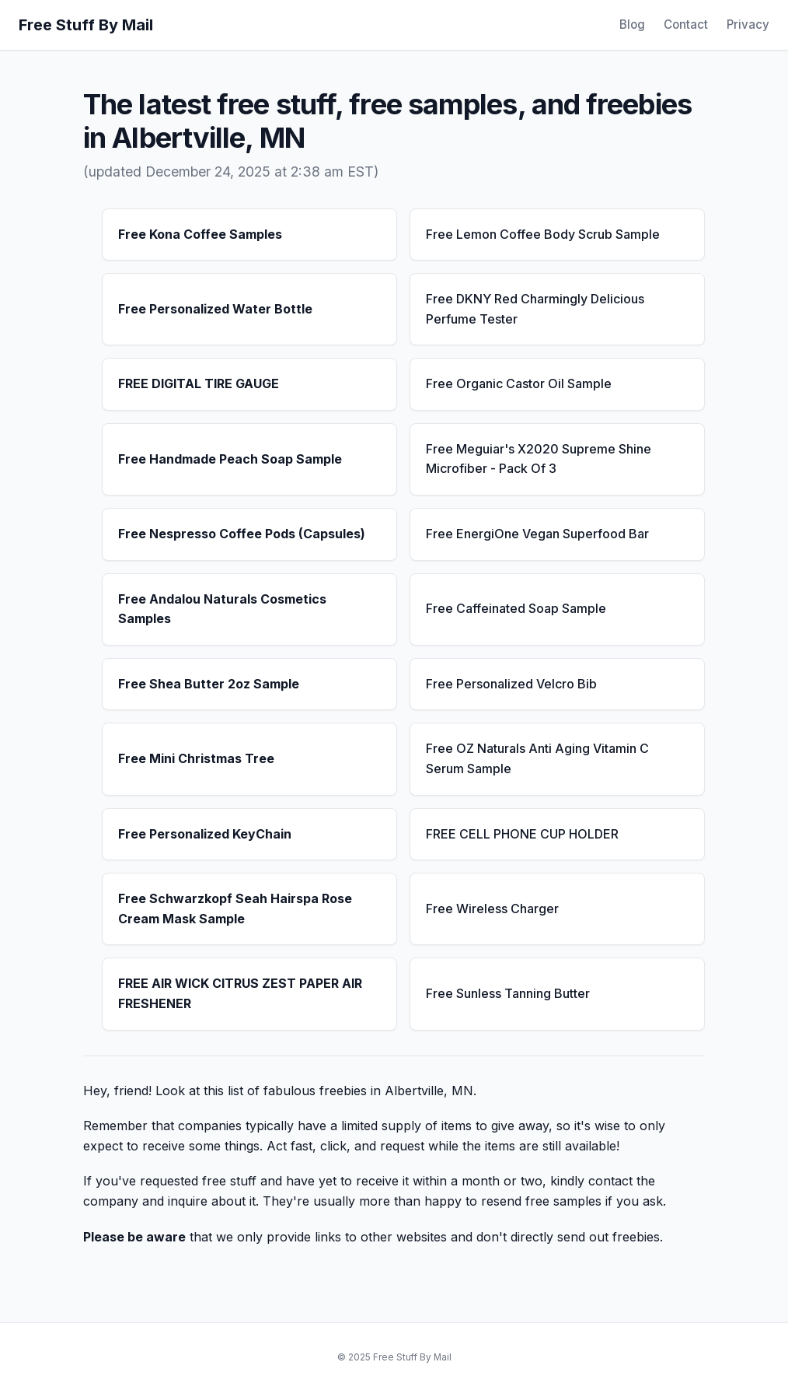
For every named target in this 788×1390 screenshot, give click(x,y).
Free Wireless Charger (492, 908)
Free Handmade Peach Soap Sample (230, 459)
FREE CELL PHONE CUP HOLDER (522, 834)
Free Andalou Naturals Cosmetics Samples (222, 609)
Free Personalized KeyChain (204, 834)
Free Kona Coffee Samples (200, 234)
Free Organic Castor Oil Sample (519, 383)
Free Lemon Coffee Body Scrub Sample (543, 234)
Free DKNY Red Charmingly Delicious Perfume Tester (535, 309)
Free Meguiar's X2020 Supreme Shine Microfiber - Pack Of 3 (538, 459)
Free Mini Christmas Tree (196, 758)
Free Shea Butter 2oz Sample (208, 683)
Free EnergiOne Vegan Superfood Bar (537, 533)
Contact (686, 24)
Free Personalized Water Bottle (215, 309)
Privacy (748, 24)
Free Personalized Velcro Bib (511, 683)
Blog (632, 24)
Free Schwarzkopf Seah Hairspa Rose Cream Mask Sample (235, 908)
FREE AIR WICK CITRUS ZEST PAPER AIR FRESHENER (240, 993)
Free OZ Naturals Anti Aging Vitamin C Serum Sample (537, 758)
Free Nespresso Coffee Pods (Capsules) (241, 533)
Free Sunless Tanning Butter (508, 993)
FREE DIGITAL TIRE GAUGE (198, 383)
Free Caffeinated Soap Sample (516, 608)
